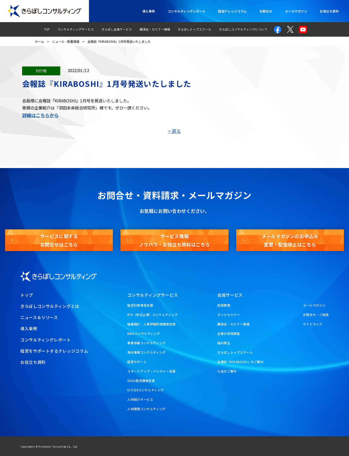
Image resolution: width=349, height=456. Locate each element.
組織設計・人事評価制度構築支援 (151, 324)
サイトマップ (312, 324)
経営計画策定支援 (140, 305)
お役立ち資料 (329, 11)
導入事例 (148, 11)
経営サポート (137, 362)
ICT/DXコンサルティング (145, 390)
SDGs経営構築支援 (141, 380)
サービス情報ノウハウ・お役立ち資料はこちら (174, 240)
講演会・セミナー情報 (155, 29)
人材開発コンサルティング (146, 409)
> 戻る (174, 131)
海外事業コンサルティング (146, 352)
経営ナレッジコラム (232, 11)
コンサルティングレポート (187, 11)
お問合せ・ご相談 (316, 314)
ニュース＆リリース (39, 317)
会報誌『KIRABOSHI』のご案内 (240, 362)
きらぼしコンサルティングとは (49, 306)
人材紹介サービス (140, 399)
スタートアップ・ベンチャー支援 (151, 371)
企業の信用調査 (228, 333)
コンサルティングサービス (75, 29)
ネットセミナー (228, 314)
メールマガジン (296, 11)
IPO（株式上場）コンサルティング (152, 314)
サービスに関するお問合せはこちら (59, 240)
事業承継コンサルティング (146, 343)
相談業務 (223, 305)
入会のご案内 (227, 371)
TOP (47, 29)
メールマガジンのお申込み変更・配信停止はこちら (290, 240)
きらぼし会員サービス (116, 29)
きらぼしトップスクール (194, 29)
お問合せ (266, 11)
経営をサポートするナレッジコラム (54, 351)
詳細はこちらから (40, 115)
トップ (26, 295)
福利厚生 (223, 343)
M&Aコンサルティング (143, 333)
